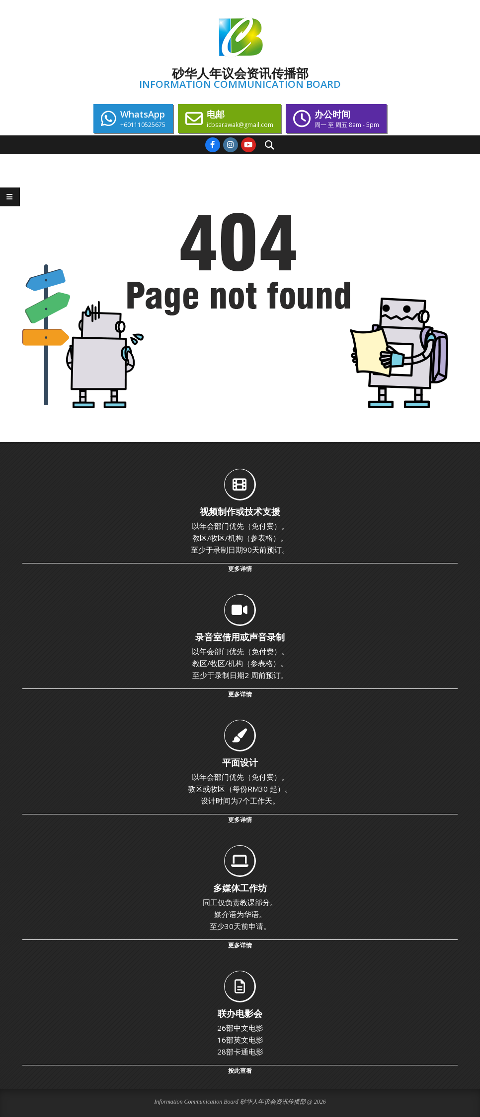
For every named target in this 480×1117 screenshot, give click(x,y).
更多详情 (240, 568)
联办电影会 (240, 1013)
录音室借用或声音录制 (240, 637)
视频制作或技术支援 (240, 511)
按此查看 (240, 1070)
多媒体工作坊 (240, 888)
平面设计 (240, 762)
